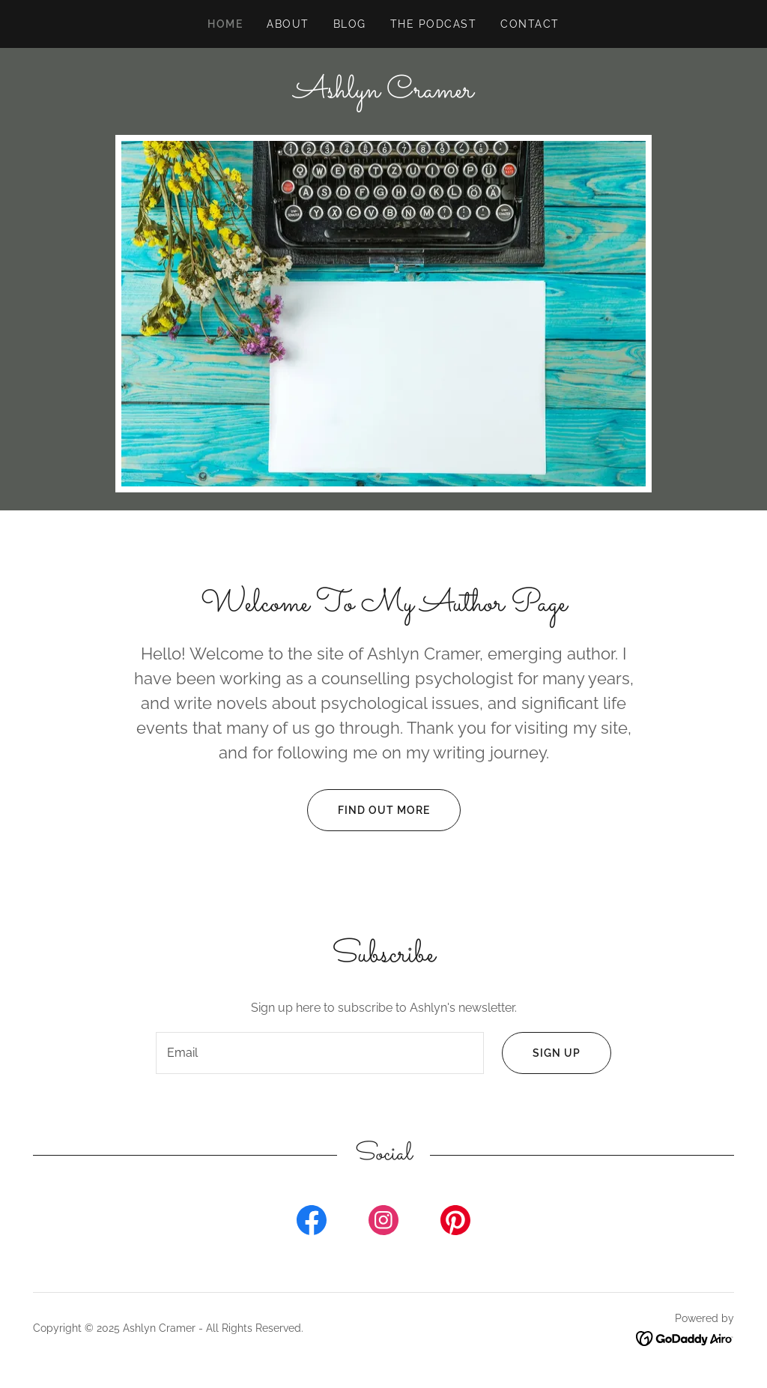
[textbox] (320, 1053)
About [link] (288, 24)
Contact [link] (530, 24)
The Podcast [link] (433, 24)
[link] (383, 93)
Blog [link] (349, 24)
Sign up (541, 1053)
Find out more (368, 810)
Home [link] (225, 24)
